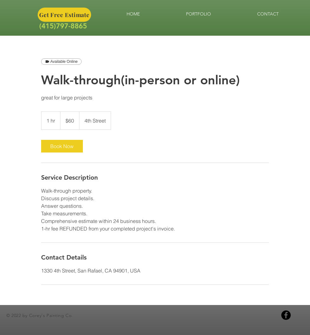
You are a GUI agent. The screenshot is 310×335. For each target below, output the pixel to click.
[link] (62, 146)
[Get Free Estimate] (64, 15)
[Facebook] (286, 315)
